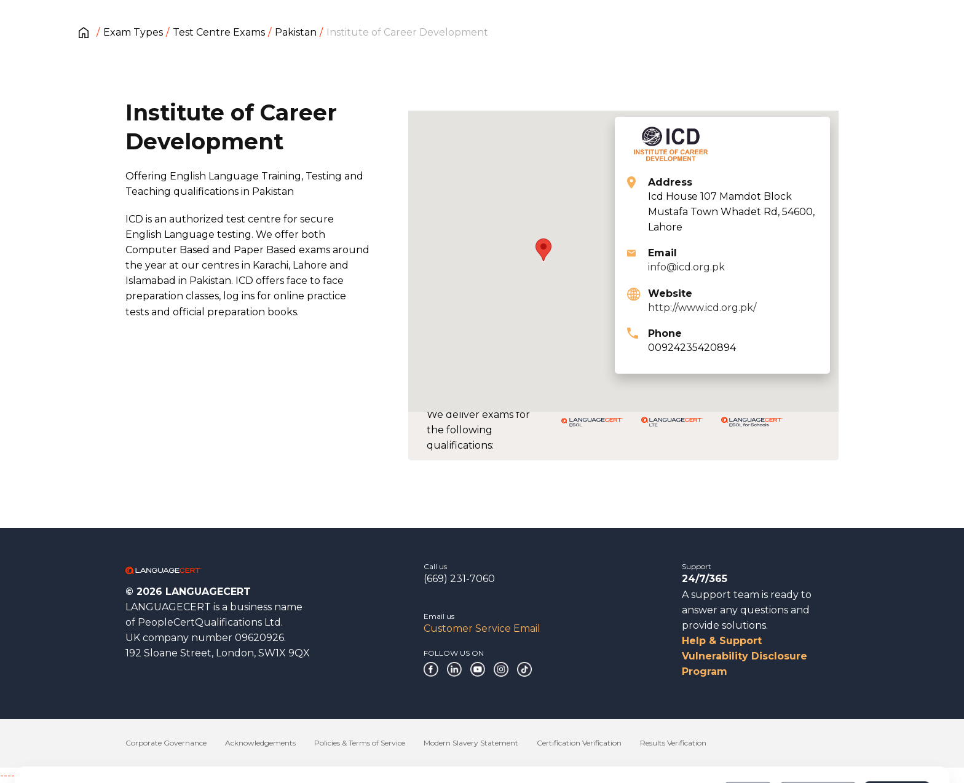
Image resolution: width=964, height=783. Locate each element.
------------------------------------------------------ (99, 775)
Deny (748, 739)
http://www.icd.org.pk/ (702, 307)
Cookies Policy (130, 745)
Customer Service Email (482, 628)
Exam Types (133, 32)
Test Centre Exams (219, 32)
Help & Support (722, 641)
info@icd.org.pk (686, 267)
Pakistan (296, 32)
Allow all (896, 739)
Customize (818, 739)
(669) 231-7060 (459, 578)
